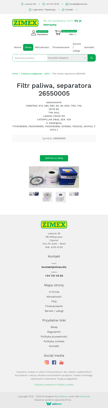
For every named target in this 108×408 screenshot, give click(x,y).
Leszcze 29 (28, 4)
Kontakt (67, 9)
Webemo (63, 396)
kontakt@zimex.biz (76, 4)
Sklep (28, 47)
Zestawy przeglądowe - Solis (35, 74)
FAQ (54, 301)
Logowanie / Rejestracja (42, 9)
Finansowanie (61, 47)
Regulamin (54, 331)
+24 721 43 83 (50, 4)
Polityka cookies (54, 341)
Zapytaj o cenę (54, 158)
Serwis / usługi (77, 47)
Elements (85, 396)
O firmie (54, 291)
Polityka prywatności (54, 336)
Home (17, 47)
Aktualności (42, 47)
